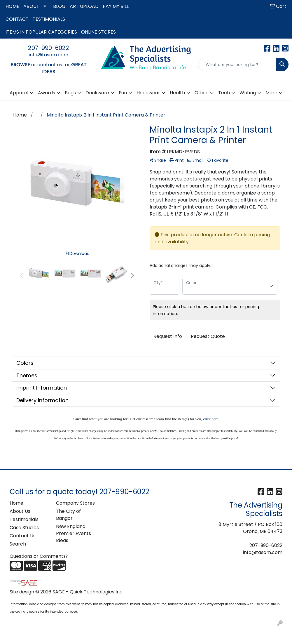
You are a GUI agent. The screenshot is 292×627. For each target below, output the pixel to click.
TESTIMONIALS (49, 19)
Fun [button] (123, 92)
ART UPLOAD (84, 6)
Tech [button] (224, 92)
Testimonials (24, 519)
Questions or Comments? (39, 556)
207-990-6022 (48, 48)
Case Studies (24, 527)
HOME (12, 6)
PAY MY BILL (116, 6)
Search (18, 544)
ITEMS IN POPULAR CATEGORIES (41, 32)
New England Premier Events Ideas (73, 533)
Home (16, 503)
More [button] (271, 92)
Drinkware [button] (97, 92)
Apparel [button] (19, 92)
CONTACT (17, 19)
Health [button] (177, 92)
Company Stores (75, 503)
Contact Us (23, 535)
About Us (20, 511)
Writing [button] (247, 92)
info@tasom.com (48, 54)
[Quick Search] (237, 64)
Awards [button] (46, 92)
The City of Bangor (68, 515)
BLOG (59, 6)
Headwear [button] (148, 92)
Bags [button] (70, 92)
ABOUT (31, 6)
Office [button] (202, 92)
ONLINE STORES (98, 32)
